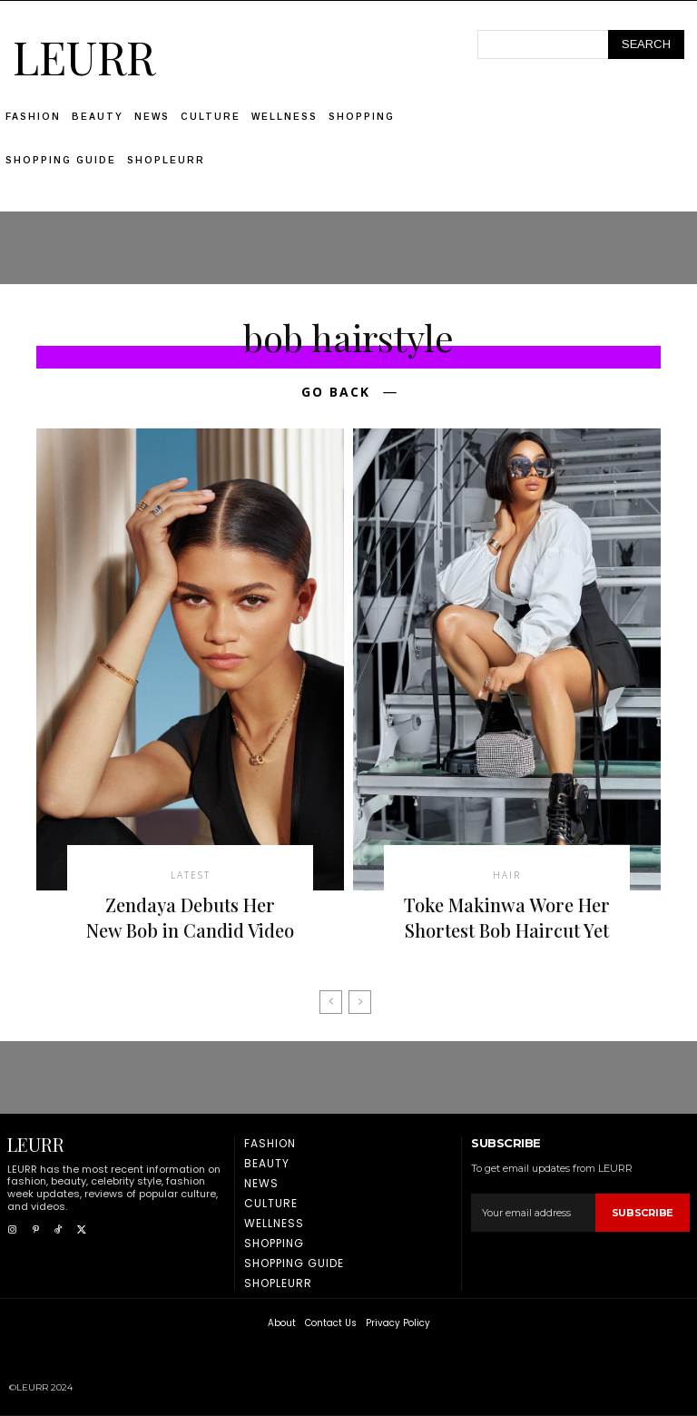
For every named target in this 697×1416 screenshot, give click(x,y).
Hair (507, 875)
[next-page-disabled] (359, 1002)
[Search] (646, 44)
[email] (532, 1213)
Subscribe (642, 1212)
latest (191, 875)
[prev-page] (330, 1002)
